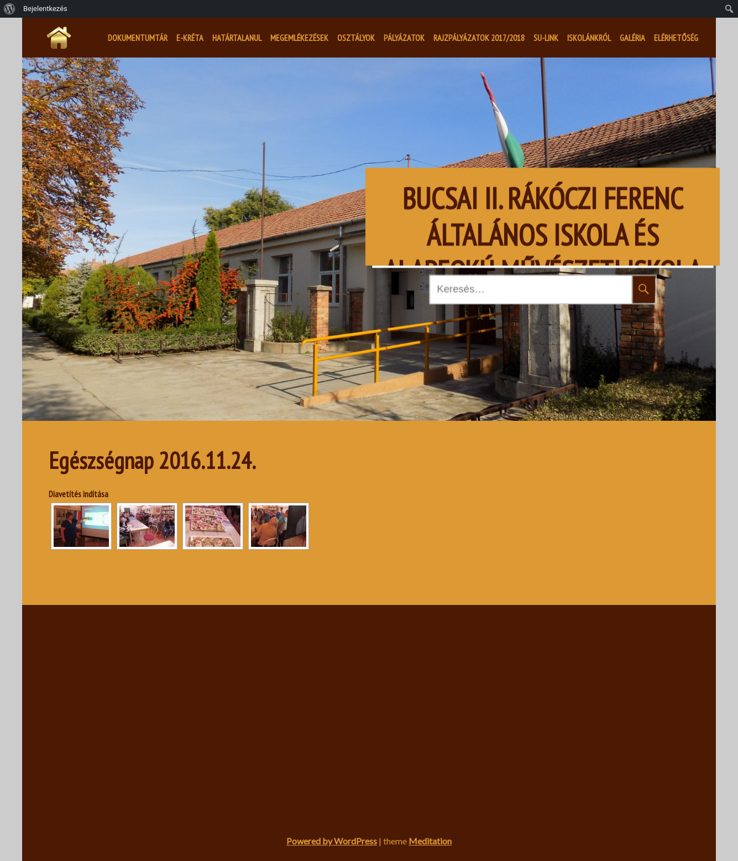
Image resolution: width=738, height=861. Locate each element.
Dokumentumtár (138, 37)
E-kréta (189, 37)
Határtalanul (236, 37)
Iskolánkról (589, 37)
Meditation (430, 841)
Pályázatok (404, 37)
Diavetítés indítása (78, 493)
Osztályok (356, 37)
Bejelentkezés (45, 8)
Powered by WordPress (331, 841)
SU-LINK (545, 37)
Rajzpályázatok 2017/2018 (479, 37)
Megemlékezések (299, 37)
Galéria (632, 37)
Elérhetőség (676, 37)
